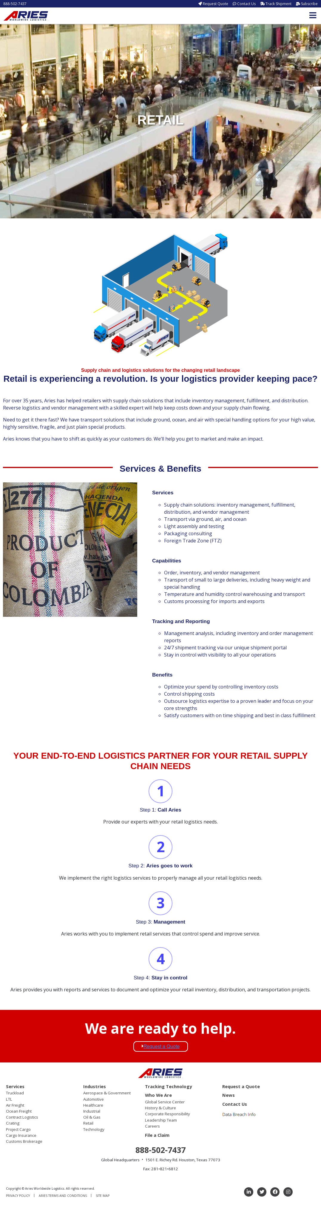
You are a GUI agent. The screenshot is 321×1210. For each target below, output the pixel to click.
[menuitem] (239, 1114)
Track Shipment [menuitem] (278, 3)
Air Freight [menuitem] (15, 1105)
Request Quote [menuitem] (215, 3)
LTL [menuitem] (9, 1099)
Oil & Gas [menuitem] (92, 1117)
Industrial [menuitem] (91, 1111)
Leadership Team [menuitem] (161, 1120)
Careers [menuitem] (152, 1126)
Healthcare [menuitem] (93, 1105)
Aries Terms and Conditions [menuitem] (63, 1196)
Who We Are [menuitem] (158, 1095)
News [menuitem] (228, 1095)
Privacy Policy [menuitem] (18, 1196)
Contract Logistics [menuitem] (22, 1117)
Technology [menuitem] (93, 1129)
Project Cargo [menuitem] (18, 1129)
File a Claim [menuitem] (157, 1135)
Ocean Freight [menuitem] (19, 1111)
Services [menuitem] (15, 1086)
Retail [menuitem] (88, 1123)
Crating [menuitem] (12, 1123)
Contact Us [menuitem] (246, 3)
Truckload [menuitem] (15, 1093)
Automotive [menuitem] (93, 1099)
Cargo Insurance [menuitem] (21, 1135)
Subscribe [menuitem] (309, 3)
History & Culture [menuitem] (160, 1108)
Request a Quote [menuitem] (241, 1086)
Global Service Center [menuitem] (165, 1102)
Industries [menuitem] (94, 1086)
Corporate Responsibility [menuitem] (167, 1114)
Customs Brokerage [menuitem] (24, 1141)
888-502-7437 (15, 3)
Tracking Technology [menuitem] (168, 1086)
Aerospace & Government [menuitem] (107, 1093)
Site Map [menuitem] (102, 1196)
